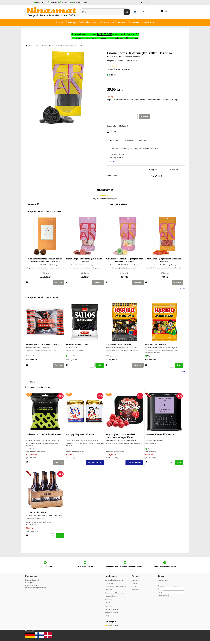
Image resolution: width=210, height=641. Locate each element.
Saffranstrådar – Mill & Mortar (160, 434)
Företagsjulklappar (111, 596)
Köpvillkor (108, 599)
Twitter (134, 586)
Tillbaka (30, 382)
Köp (100, 365)
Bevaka (144, 116)
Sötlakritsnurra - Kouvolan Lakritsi (42, 344)
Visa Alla (181, 289)
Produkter (105, 22)
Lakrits (36, 46)
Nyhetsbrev (108, 606)
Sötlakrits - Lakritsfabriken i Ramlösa (43, 434)
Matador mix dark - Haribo (118, 344)
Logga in (143, 2)
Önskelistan (112, 132)
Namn (160, 592)
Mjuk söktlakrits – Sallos (77, 344)
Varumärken (133, 22)
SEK (140, 11)
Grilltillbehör (84, 22)
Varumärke (129, 141)
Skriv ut (174, 170)
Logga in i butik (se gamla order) (115, 586)
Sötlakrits (44, 46)
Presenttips (71, 22)
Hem (30, 46)
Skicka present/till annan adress (115, 593)
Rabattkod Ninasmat (111, 612)
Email (160, 589)
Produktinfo (114, 141)
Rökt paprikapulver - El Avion (80, 434)
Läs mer (113, 161)
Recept (107, 616)
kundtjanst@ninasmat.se (38, 588)
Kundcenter (149, 22)
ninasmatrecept (163, 580)
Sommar (59, 22)
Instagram (84, 2)
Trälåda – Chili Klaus (36, 512)
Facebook (76, 2)
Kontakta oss (109, 583)
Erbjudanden (120, 22)
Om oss (107, 603)
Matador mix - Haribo (155, 344)
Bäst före (142, 141)
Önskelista (108, 590)
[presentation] (127, 108)
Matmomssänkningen (112, 609)
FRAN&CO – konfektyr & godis (128, 56)
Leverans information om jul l (114, 580)
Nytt (94, 22)
